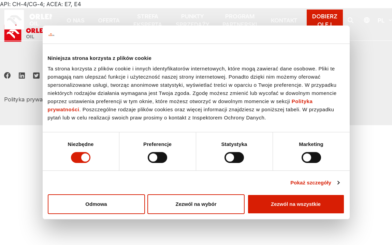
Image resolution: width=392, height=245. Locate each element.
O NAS (76, 20)
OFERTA (109, 20)
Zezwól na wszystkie (296, 204)
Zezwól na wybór (195, 204)
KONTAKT (284, 20)
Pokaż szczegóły (310, 182)
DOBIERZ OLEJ (324, 20)
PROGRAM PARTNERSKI (239, 20)
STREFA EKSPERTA (147, 20)
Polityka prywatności (31, 99)
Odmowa (96, 204)
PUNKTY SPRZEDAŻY (192, 20)
